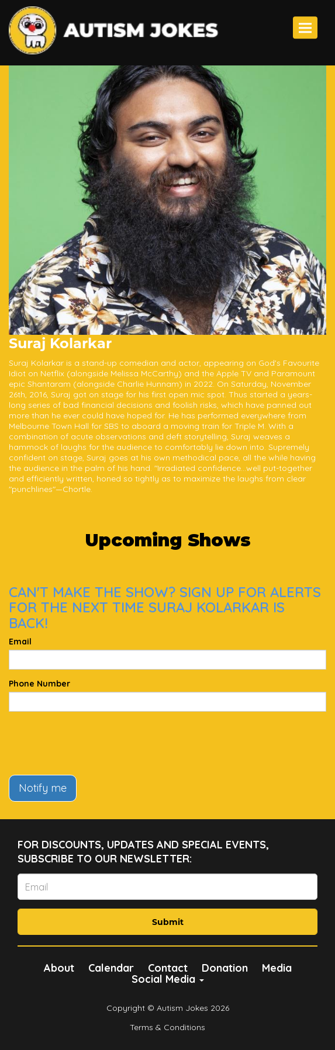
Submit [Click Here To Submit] (168, 922)
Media (277, 968)
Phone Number (39, 683)
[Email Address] (167, 887)
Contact (168, 968)
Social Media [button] (168, 979)
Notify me (43, 788)
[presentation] (98, 743)
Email (20, 641)
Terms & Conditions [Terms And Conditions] (167, 1027)
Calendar (111, 968)
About (59, 968)
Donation (225, 968)
